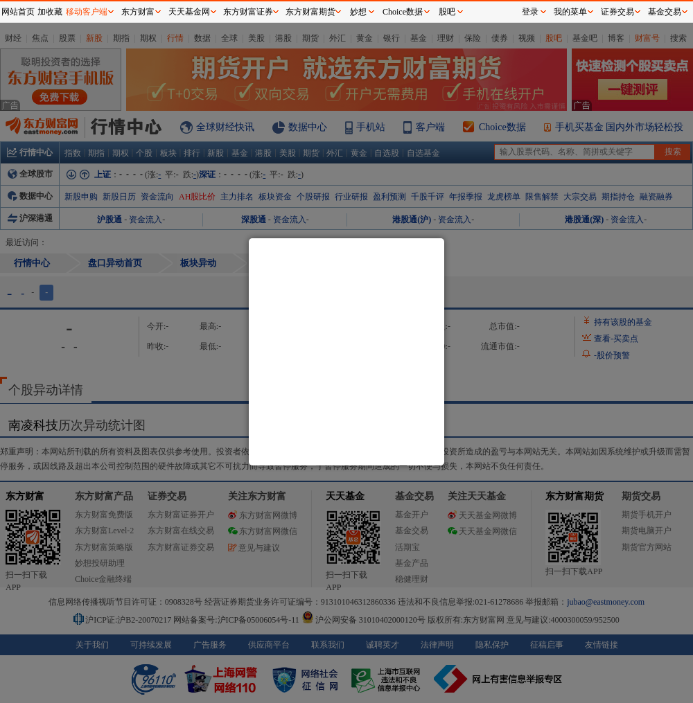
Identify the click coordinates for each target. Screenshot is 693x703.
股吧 (447, 12)
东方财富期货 (310, 12)
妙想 (358, 12)
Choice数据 (403, 12)
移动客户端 (86, 12)
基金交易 (664, 12)
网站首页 (18, 12)
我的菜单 (570, 12)
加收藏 (49, 12)
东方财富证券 (248, 12)
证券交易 (617, 12)
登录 (530, 12)
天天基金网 (189, 12)
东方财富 (138, 12)
